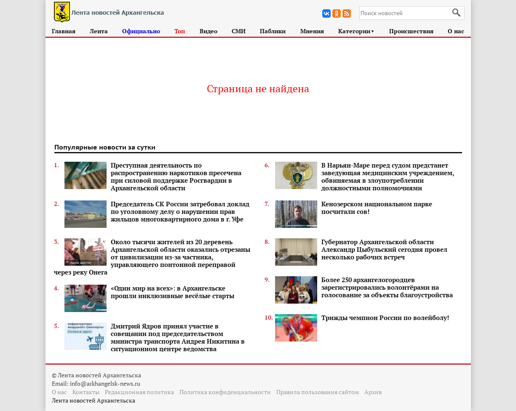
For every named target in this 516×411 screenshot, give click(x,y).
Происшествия (411, 31)
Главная (63, 31)
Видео (208, 31)
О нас (456, 31)
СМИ (239, 31)
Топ (179, 31)
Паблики (273, 31)
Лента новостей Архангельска (93, 400)
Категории (356, 31)
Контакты (85, 392)
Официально (141, 31)
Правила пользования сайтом (317, 392)
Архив (373, 392)
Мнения (312, 31)
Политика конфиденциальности (225, 392)
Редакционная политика (139, 392)
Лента (99, 31)
